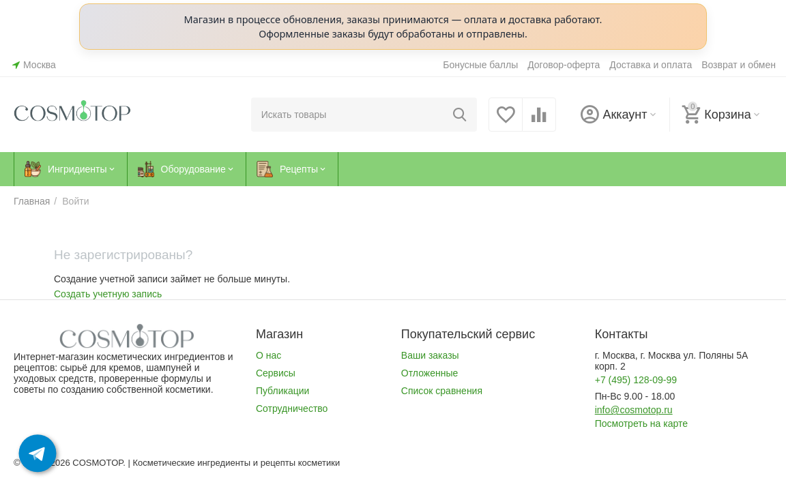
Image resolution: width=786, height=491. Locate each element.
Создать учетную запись (108, 293)
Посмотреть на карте (641, 423)
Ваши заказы (430, 355)
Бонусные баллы (480, 64)
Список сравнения (441, 390)
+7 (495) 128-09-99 (636, 379)
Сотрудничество (292, 408)
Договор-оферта (563, 64)
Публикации (283, 390)
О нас (268, 355)
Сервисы (275, 373)
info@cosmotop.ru (634, 409)
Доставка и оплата (650, 64)
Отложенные (429, 373)
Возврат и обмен (738, 64)
